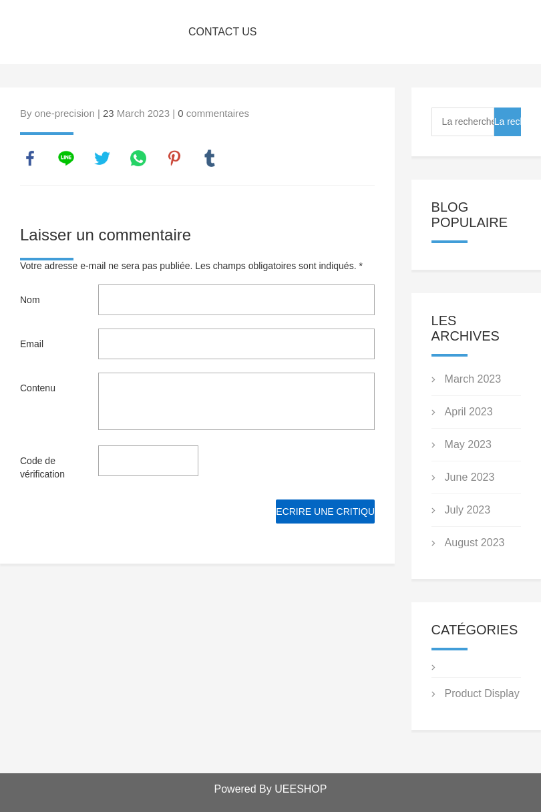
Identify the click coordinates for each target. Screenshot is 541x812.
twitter (102, 158)
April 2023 (469, 411)
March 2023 (473, 379)
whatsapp (138, 158)
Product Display (482, 693)
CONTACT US (222, 31)
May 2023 (468, 444)
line (66, 158)
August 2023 (475, 542)
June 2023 (470, 477)
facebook (30, 158)
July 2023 (468, 510)
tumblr (210, 158)
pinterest (174, 158)
